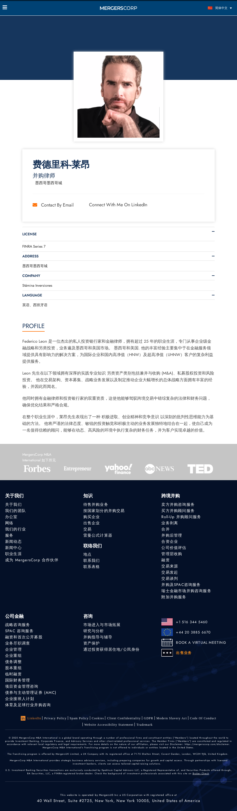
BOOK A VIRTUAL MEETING (201, 642)
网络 (9, 523)
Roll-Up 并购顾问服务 (181, 516)
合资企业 (169, 541)
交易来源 (169, 566)
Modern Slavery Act (171, 718)
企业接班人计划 (19, 698)
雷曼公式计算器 (97, 535)
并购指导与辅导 (97, 637)
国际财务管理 (17, 680)
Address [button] (30, 256)
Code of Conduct (203, 718)
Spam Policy (79, 718)
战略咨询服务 (17, 624)
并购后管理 (171, 535)
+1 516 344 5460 (192, 621)
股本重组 (13, 667)
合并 (165, 529)
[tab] (118, 234)
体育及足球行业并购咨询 (28, 704)
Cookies (98, 718)
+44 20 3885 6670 (193, 632)
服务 (9, 535)
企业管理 (13, 649)
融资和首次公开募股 (24, 637)
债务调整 (13, 661)
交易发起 (169, 572)
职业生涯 (13, 553)
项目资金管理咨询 (21, 686)
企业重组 (13, 655)
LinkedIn (31, 718)
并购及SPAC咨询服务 (181, 584)
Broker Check (201, 773)
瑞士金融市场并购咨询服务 (186, 590)
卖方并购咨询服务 (178, 504)
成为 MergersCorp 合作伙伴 (31, 560)
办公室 (11, 516)
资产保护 (91, 643)
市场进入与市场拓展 (102, 624)
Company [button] (31, 275)
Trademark (144, 724)
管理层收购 (171, 553)
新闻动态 (13, 541)
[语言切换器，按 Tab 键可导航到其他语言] (205, 8)
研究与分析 (93, 630)
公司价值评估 (173, 547)
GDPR (148, 718)
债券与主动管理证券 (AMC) (30, 692)
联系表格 (91, 566)
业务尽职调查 (17, 643)
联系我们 (91, 560)
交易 (87, 529)
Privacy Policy (55, 718)
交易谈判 (169, 578)
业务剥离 (169, 523)
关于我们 (13, 504)
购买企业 (91, 516)
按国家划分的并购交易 (104, 510)
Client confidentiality (124, 718)
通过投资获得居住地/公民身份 (111, 649)
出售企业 (91, 523)
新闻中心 (13, 547)
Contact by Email (53, 205)
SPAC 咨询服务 (19, 630)
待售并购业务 (95, 504)
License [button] (29, 234)
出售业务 (184, 652)
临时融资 (13, 674)
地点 (87, 554)
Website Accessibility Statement (109, 724)
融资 (165, 560)
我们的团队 (15, 510)
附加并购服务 (173, 597)
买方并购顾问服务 (178, 510)
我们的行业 (15, 529)
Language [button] (32, 295)
